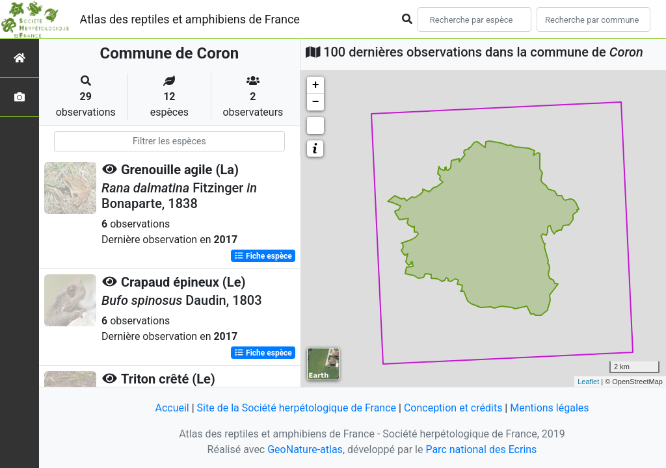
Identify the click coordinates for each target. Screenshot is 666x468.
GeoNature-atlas (305, 449)
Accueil (172, 408)
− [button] (315, 102)
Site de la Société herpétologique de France (296, 408)
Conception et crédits (453, 408)
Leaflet (588, 381)
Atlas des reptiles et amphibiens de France (190, 19)
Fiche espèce (263, 256)
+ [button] (315, 85)
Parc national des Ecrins (481, 449)
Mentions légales (549, 408)
